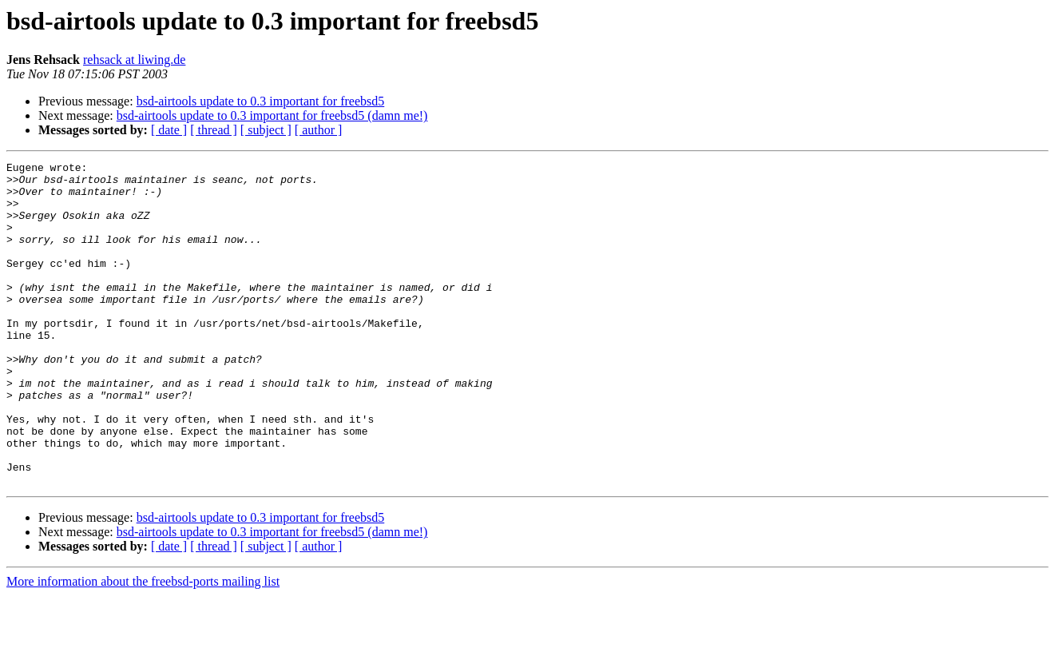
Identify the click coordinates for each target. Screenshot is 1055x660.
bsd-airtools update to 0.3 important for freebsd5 (261, 101)
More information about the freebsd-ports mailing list (143, 646)
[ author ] (319, 130)
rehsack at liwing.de (134, 59)
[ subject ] (266, 130)
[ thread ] (213, 130)
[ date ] (169, 130)
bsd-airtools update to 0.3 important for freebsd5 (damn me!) (272, 115)
